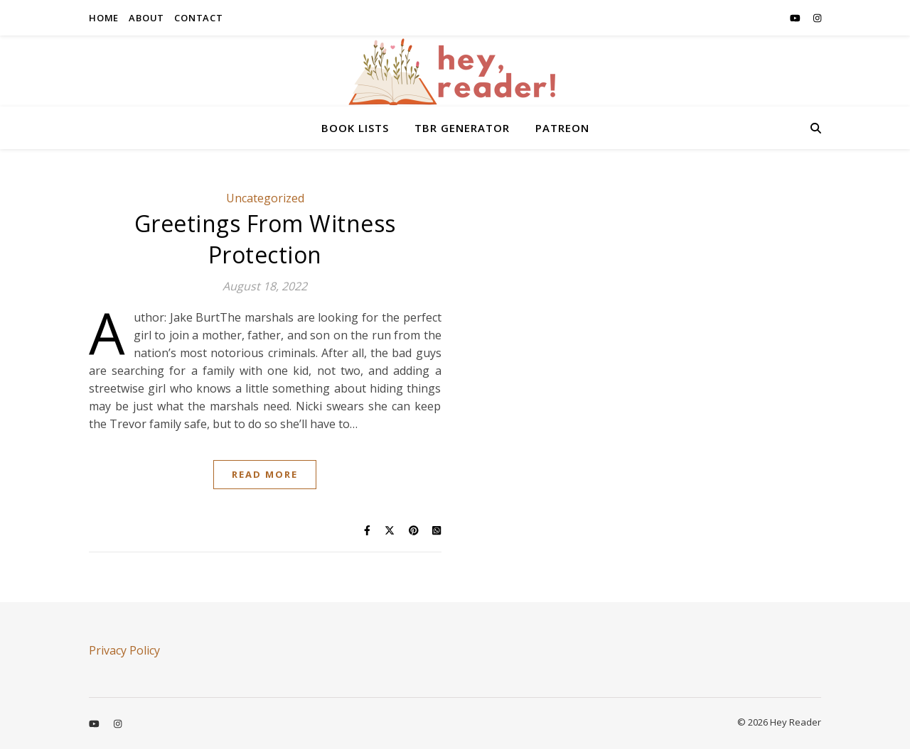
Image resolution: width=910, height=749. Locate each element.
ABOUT (146, 17)
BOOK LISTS (355, 128)
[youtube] (796, 17)
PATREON (562, 128)
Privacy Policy (124, 650)
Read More (265, 474)
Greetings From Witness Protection (265, 239)
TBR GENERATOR (462, 128)
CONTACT (198, 17)
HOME (104, 17)
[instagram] (817, 17)
